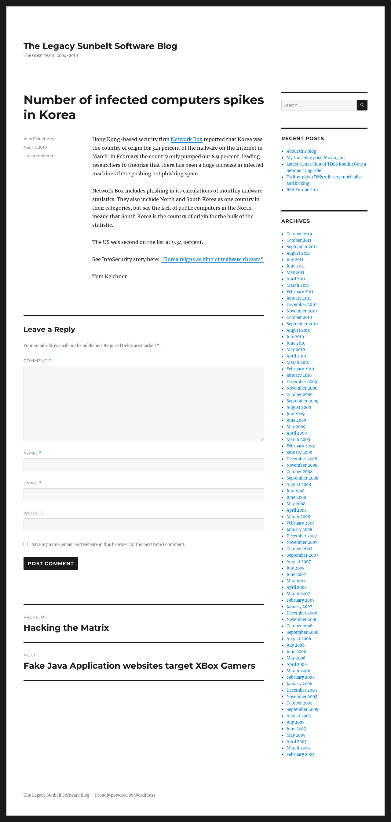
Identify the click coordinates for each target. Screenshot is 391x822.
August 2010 (298, 330)
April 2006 (297, 664)
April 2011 (296, 279)
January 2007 (299, 606)
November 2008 (302, 465)
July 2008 (296, 491)
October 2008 (299, 471)
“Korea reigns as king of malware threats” (212, 259)
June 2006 (296, 651)
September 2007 (302, 555)
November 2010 (302, 311)
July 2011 (295, 259)
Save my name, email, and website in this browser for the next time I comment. (108, 544)
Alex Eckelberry (39, 138)
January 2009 (299, 452)
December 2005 (302, 690)
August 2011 (298, 253)
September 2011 (302, 246)
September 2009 (303, 401)
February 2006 (301, 677)
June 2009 (296, 420)
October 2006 (300, 626)
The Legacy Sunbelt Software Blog (100, 46)
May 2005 (296, 735)
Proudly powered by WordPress (125, 795)
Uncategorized (38, 155)
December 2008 (302, 458)
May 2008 (296, 503)
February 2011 (300, 291)
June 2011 (296, 266)
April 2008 (297, 510)
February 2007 (301, 600)
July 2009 (296, 414)
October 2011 (299, 240)
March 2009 (298, 439)
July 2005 (296, 722)
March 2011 (298, 285)
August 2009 (299, 407)
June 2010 (296, 343)
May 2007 (296, 581)
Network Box (187, 139)
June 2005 (296, 728)
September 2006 (303, 632)
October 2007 (299, 548)
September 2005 (302, 709)
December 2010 (301, 304)
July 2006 (296, 645)
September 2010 (302, 324)
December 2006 (302, 613)
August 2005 (299, 716)
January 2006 (299, 683)
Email (33, 483)
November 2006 (302, 619)
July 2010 (295, 336)
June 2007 (296, 574)
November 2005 (302, 696)
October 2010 (299, 317)
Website (34, 512)
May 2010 (296, 349)
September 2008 (302, 478)
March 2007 (298, 593)
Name (32, 453)
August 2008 (299, 484)
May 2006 (296, 658)
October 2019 (299, 234)
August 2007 (299, 561)
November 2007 (302, 542)
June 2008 (296, 497)
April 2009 (297, 433)
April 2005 (297, 741)
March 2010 (298, 362)
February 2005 (301, 754)
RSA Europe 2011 (303, 189)
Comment (37, 360)
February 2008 (301, 523)
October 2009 (300, 394)
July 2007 (296, 568)
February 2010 (300, 369)
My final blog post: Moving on (316, 157)
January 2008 (299, 529)
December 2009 (302, 381)
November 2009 (302, 388)
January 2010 (299, 375)
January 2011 (299, 298)
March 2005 (298, 748)
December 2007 (302, 536)
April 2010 (296, 356)
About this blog (301, 151)
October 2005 (299, 703)
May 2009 (296, 426)
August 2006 (299, 638)
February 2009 (301, 446)
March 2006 (298, 671)
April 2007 (297, 587)
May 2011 (295, 272)
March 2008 (298, 516)
